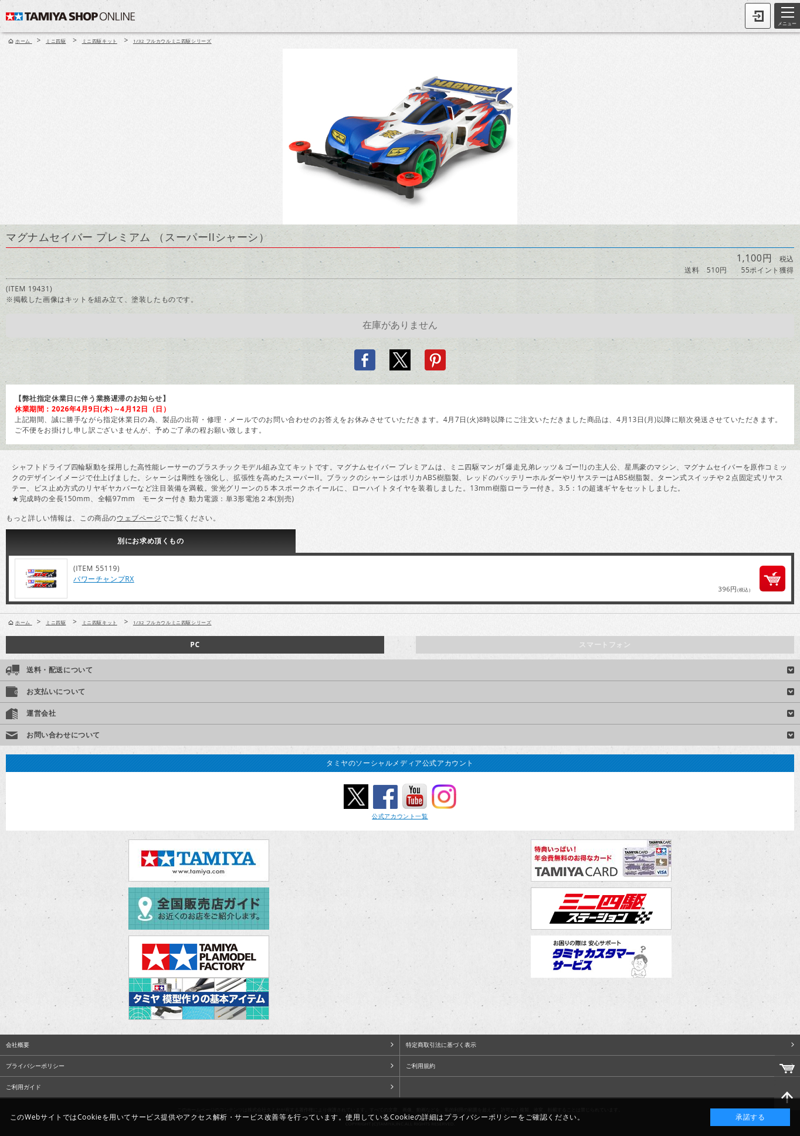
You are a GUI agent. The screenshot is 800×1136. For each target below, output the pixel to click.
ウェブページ (139, 518)
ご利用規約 (420, 1066)
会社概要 (17, 1044)
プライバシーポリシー (35, 1066)
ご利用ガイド (23, 1087)
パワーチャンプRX (103, 579)
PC (194, 644)
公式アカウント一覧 (400, 816)
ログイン (757, 16)
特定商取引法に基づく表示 (441, 1044)
